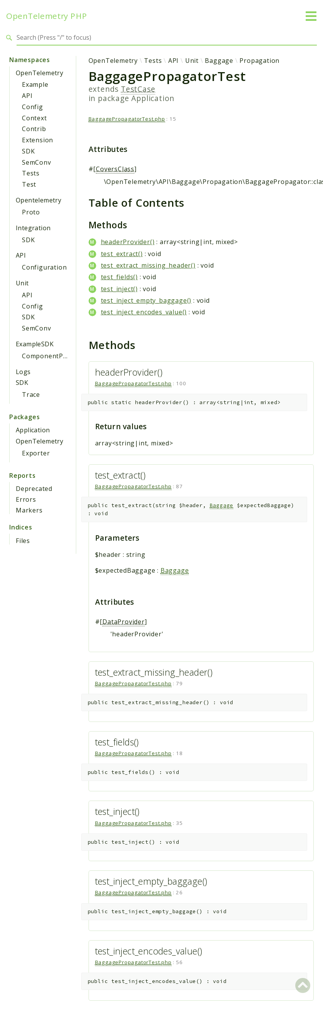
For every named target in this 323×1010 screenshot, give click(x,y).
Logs (23, 372)
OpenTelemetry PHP (46, 16)
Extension (37, 140)
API (27, 95)
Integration (33, 228)
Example (35, 84)
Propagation (259, 60)
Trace (31, 394)
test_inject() (119, 289)
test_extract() (122, 254)
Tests (31, 173)
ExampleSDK (35, 344)
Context (34, 118)
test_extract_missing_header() (148, 265)
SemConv (36, 162)
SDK (28, 151)
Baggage (219, 60)
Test (29, 184)
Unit (22, 283)
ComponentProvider (54, 356)
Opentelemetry (38, 200)
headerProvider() (128, 242)
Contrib (34, 129)
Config (32, 107)
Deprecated (34, 488)
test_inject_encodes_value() (144, 312)
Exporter (36, 453)
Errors (26, 499)
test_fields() (119, 277)
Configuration (44, 267)
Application (33, 430)
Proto (31, 212)
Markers (29, 510)
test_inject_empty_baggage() (146, 300)
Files (23, 540)
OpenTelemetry (39, 73)
